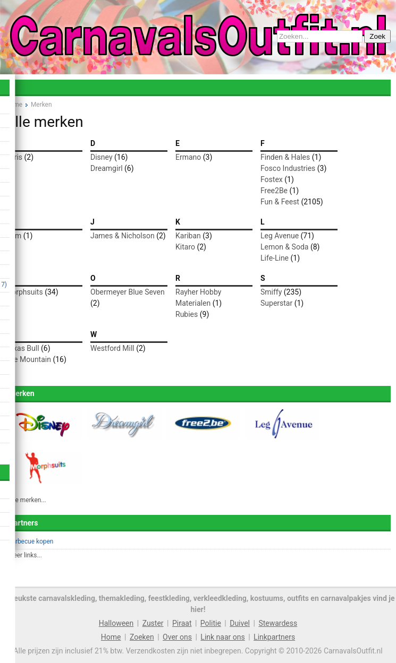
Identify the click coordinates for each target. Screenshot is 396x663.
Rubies (186, 314)
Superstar (276, 303)
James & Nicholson (122, 235)
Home (111, 637)
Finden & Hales (285, 157)
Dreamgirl (106, 168)
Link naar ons (222, 637)
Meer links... (25, 555)
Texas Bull (22, 348)
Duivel (240, 623)
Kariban (188, 235)
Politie (210, 623)
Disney (101, 157)
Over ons (177, 637)
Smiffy (271, 292)
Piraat (182, 623)
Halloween (116, 623)
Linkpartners (274, 637)
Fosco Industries (287, 168)
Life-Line (274, 258)
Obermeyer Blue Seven (127, 292)
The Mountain (28, 359)
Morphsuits (24, 292)
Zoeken (142, 637)
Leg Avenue (279, 235)
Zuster (153, 623)
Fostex (271, 179)
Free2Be (274, 190)
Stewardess (277, 623)
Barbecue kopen (30, 541)
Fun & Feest (279, 201)
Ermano (188, 157)
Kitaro (185, 247)
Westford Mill (112, 348)
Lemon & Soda (284, 247)
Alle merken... (27, 500)
